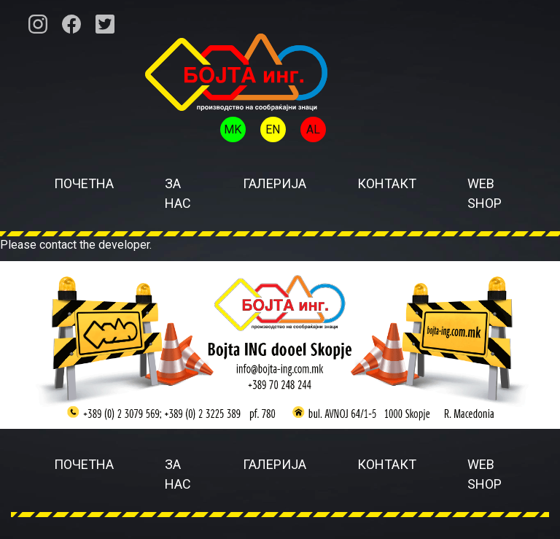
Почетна (84, 183)
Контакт (386, 183)
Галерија (274, 183)
